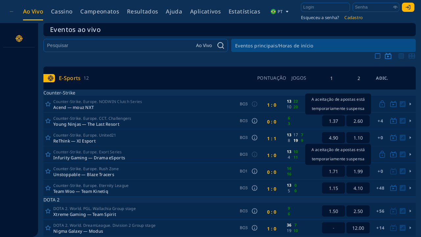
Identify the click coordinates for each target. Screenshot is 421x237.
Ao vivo (33, 11)
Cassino (61, 11)
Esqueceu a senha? (320, 17)
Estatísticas (244, 11)
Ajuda (174, 11)
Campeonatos (99, 11)
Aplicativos (205, 11)
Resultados (142, 11)
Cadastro (353, 17)
